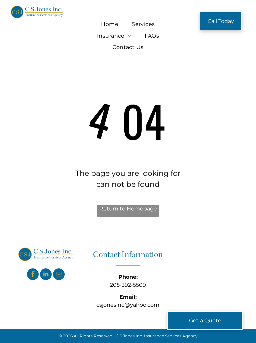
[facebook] (33, 275)
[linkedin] (46, 275)
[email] (59, 275)
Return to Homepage (128, 208)
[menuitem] (109, 24)
